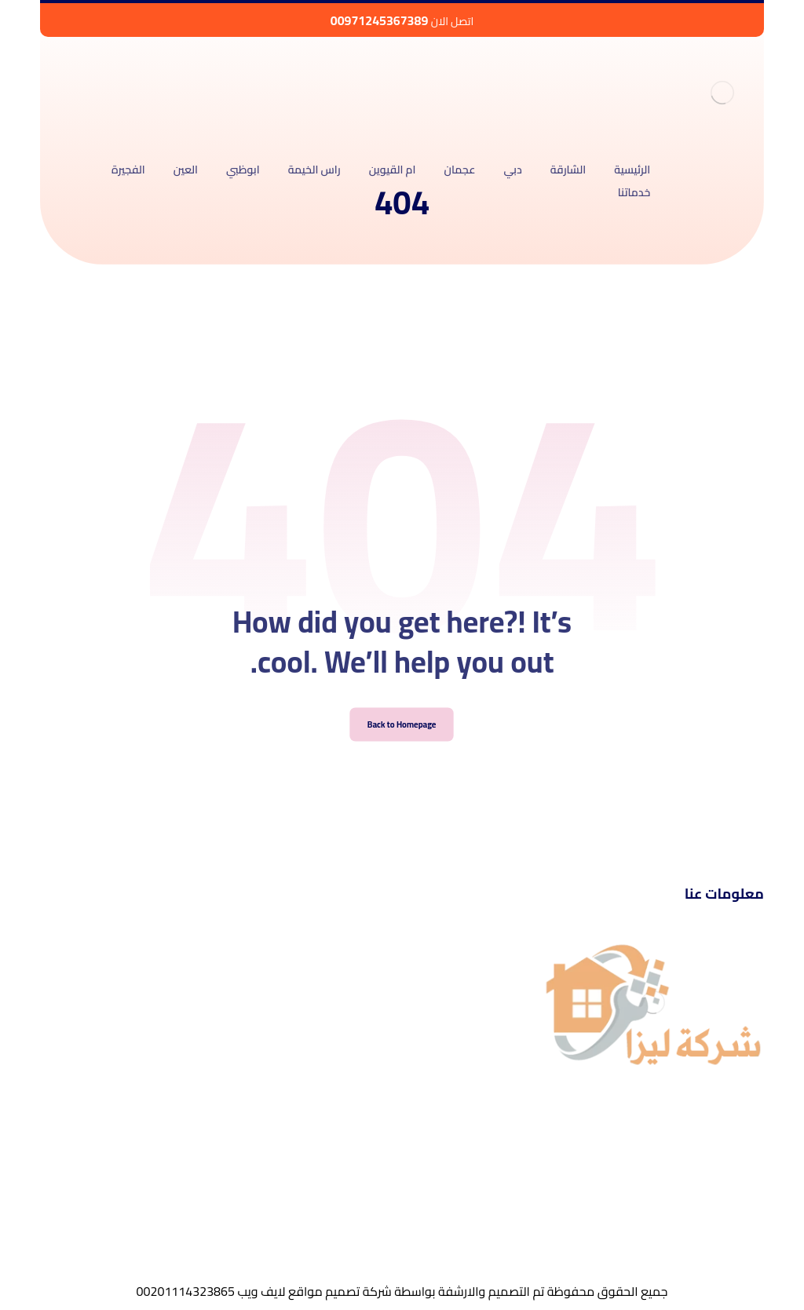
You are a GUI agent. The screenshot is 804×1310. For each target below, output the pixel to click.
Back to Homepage (402, 743)
